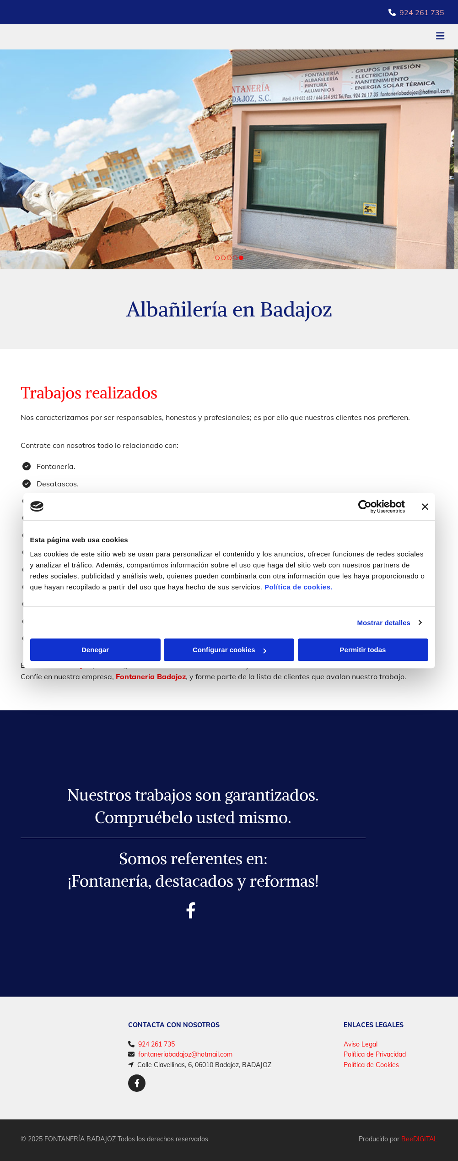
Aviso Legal (360, 1044)
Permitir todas (363, 650)
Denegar (95, 650)
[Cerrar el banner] (425, 506)
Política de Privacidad (375, 1054)
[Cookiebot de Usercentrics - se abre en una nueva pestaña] (365, 506)
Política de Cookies (371, 1065)
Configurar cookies (229, 650)
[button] (304, 37)
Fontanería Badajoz (151, 676)
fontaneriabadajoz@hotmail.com (185, 1054)
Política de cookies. (298, 587)
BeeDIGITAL (419, 1139)
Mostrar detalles (383, 623)
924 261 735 (421, 12)
